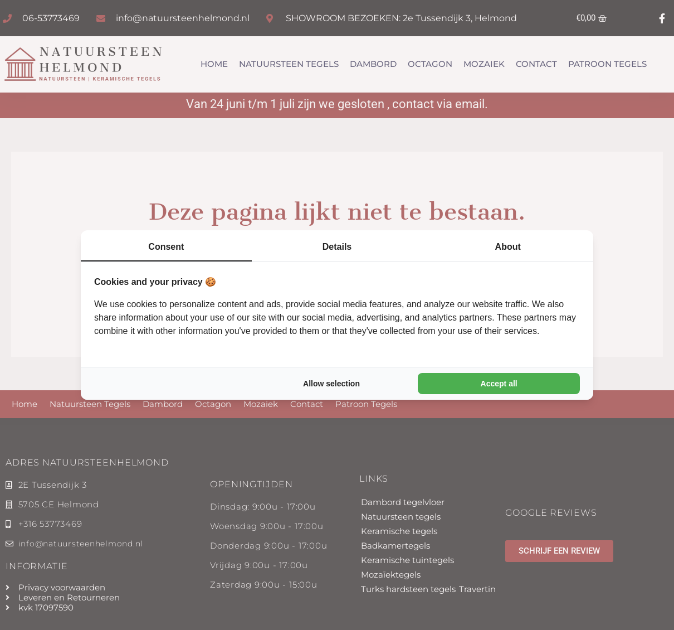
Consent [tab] (166, 246)
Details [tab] (337, 246)
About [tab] (508, 246)
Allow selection (331, 383)
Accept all (499, 383)
